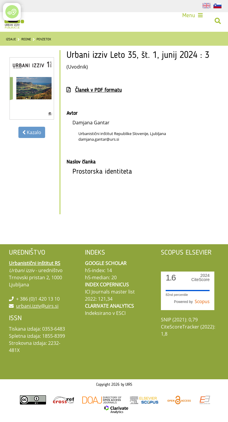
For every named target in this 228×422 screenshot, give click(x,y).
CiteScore (200, 277)
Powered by (192, 302)
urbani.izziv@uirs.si (37, 306)
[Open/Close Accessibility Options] (12, 11)
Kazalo (31, 132)
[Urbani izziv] (14, 21)
